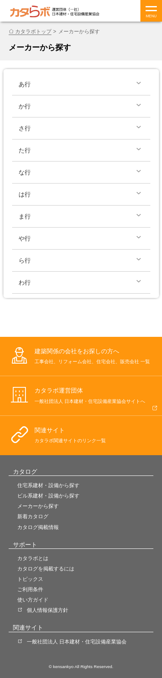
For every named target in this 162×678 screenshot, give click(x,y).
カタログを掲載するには (45, 569)
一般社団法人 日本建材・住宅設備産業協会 (77, 642)
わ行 (25, 282)
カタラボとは (32, 558)
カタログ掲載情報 (38, 527)
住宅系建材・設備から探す (48, 485)
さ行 (25, 128)
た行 (25, 150)
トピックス (30, 579)
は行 (25, 194)
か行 (25, 106)
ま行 (25, 216)
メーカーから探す (38, 506)
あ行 (25, 84)
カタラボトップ (33, 32)
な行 (25, 172)
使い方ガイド (32, 600)
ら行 (25, 260)
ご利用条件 (30, 589)
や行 (25, 238)
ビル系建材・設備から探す (48, 496)
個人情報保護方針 (47, 610)
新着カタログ (32, 516)
